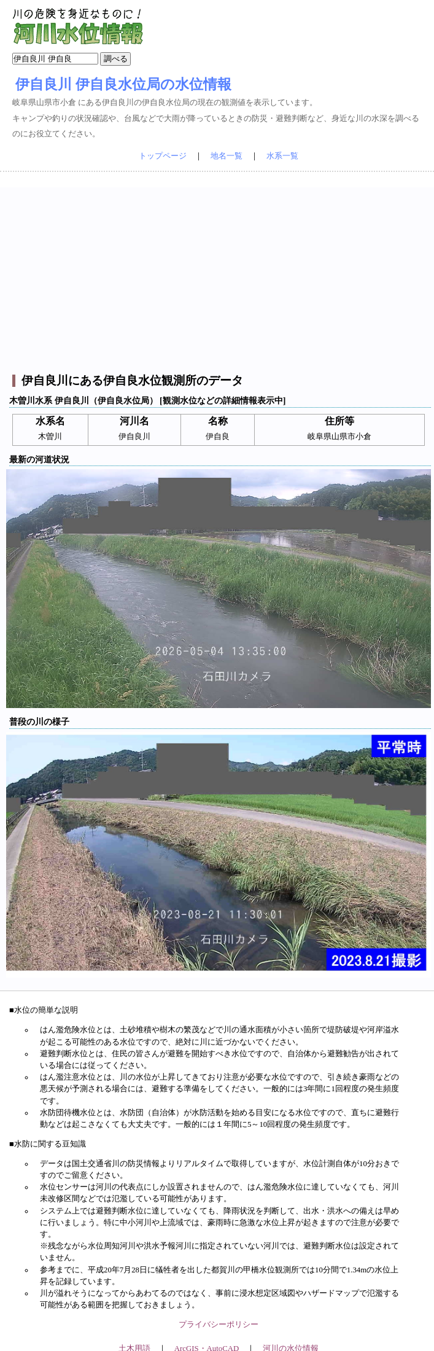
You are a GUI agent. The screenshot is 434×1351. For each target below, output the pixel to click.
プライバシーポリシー (218, 1324)
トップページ (163, 156)
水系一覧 (282, 156)
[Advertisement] (219, 273)
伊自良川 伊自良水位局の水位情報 (123, 84)
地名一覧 (226, 156)
